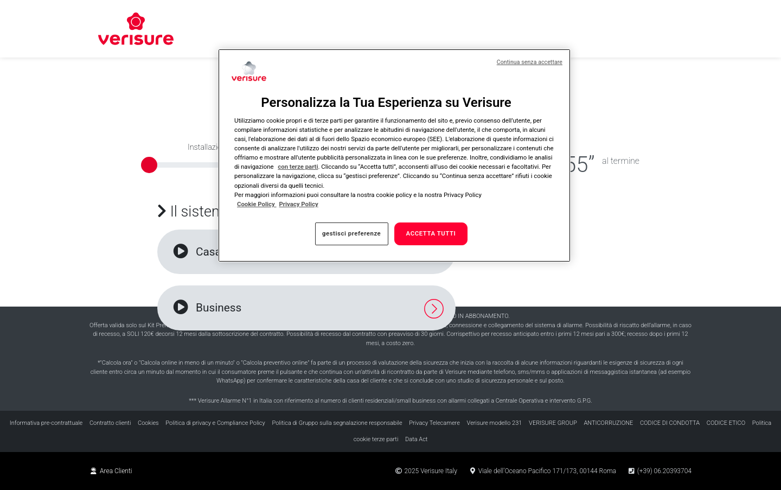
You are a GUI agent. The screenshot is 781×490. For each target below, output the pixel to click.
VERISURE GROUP (553, 423)
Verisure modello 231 (494, 423)
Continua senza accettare (529, 62)
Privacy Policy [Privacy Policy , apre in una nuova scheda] (298, 204)
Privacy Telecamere (434, 423)
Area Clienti (110, 471)
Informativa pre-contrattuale (46, 423)
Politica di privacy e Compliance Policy (215, 423)
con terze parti (298, 166)
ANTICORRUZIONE (608, 423)
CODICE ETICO (726, 423)
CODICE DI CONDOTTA (670, 423)
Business (206, 307)
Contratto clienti (110, 423)
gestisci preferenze (351, 233)
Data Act (416, 439)
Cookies (148, 423)
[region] (394, 155)
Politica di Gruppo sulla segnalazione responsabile (337, 423)
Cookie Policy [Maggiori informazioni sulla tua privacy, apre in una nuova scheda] (257, 204)
